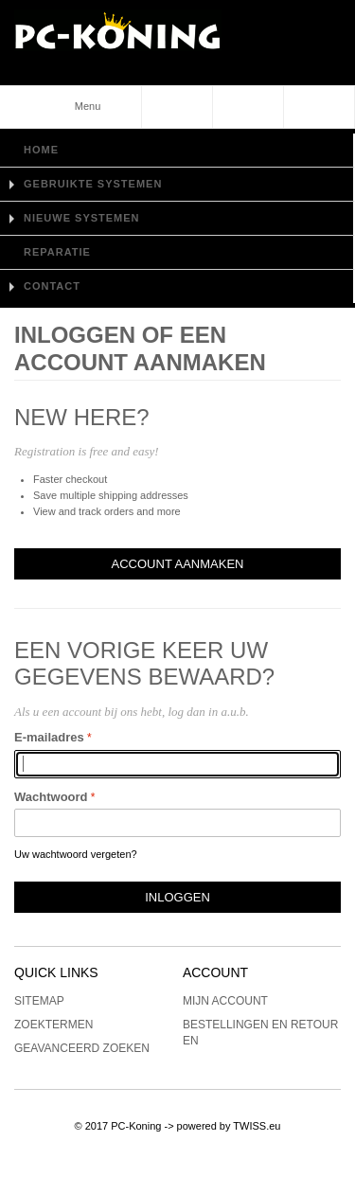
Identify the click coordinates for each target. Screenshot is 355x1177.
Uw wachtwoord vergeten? (75, 854)
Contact (52, 286)
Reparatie (57, 252)
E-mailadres (49, 737)
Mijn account (225, 1001)
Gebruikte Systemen (93, 183)
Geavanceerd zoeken (82, 1048)
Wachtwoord (51, 797)
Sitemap (39, 1001)
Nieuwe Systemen (82, 217)
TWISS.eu (256, 1126)
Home (41, 149)
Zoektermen (53, 1024)
